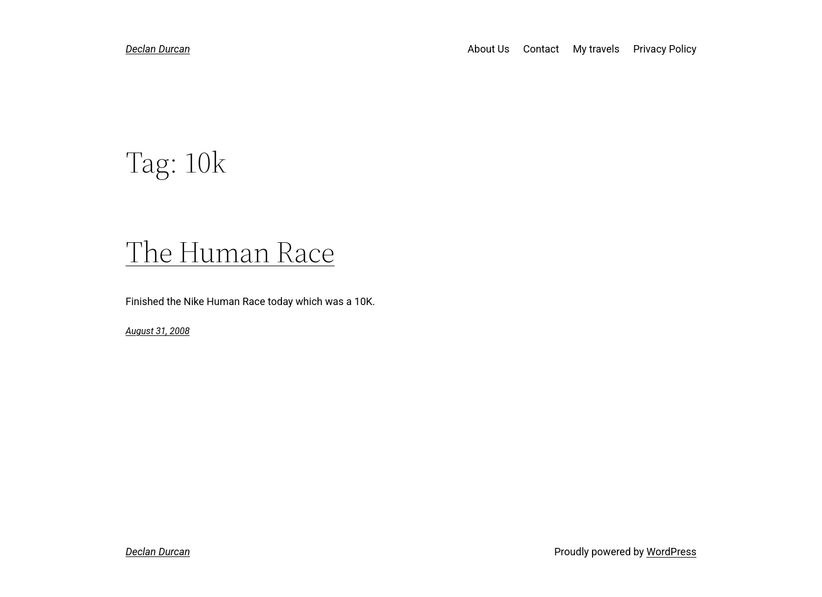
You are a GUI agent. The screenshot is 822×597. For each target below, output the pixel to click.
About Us (488, 49)
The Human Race (230, 252)
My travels (596, 49)
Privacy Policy (664, 49)
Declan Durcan (158, 49)
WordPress (671, 552)
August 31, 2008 (158, 331)
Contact (541, 49)
